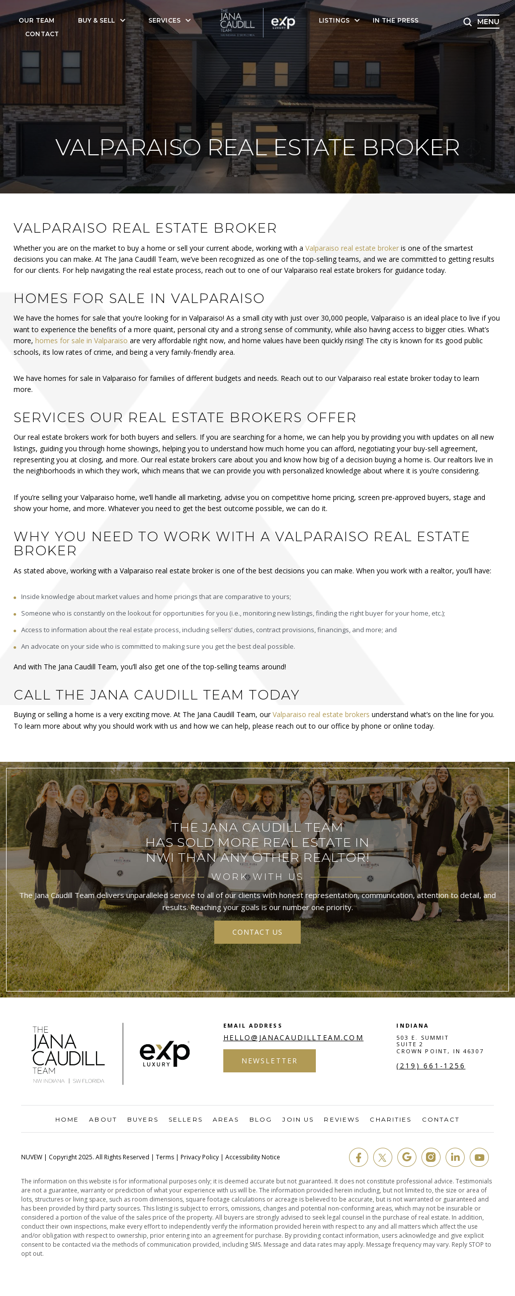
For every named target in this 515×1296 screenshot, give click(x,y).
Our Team (37, 21)
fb (358, 1157)
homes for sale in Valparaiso (81, 340)
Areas (226, 1120)
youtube (479, 1157)
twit (382, 1157)
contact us (257, 932)
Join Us (298, 1120)
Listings (334, 21)
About (103, 1120)
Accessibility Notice (252, 1157)
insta (431, 1157)
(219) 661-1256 (430, 1065)
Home (67, 1120)
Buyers (142, 1120)
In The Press (395, 21)
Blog (260, 1120)
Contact (42, 34)
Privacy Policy (200, 1157)
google (406, 1157)
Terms (165, 1157)
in (455, 1157)
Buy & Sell (96, 21)
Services (164, 21)
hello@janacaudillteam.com (293, 1037)
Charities (390, 1120)
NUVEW (31, 1157)
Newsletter (269, 1060)
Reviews (342, 1120)
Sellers (185, 1120)
